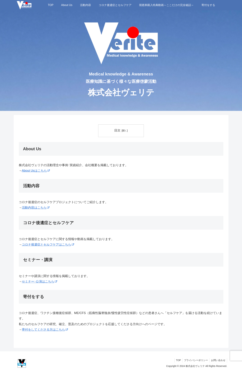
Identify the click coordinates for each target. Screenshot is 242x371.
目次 (117, 130)
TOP (177, 360)
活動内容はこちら (35, 207)
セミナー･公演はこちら (39, 281)
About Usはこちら (36, 170)
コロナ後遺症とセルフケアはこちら (48, 244)
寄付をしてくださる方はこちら (45, 329)
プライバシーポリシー (195, 360)
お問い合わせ (218, 360)
